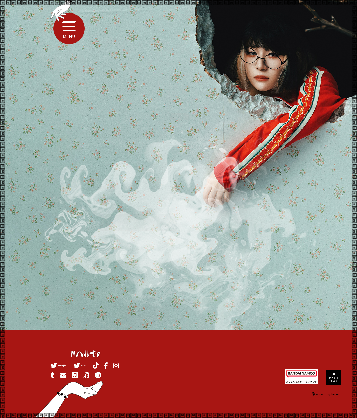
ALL (162, 106)
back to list (182, 244)
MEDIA (200, 106)
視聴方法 (107, 177)
